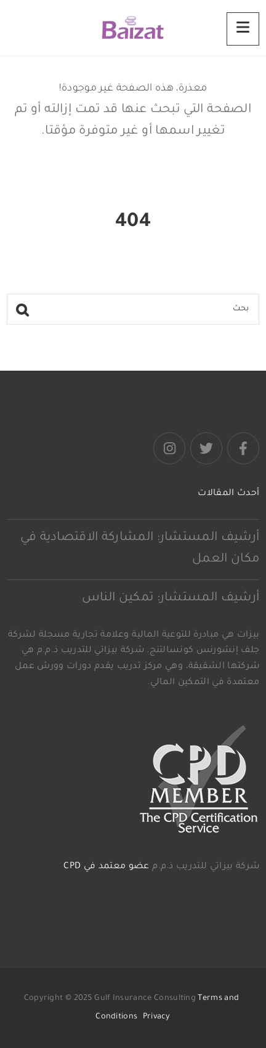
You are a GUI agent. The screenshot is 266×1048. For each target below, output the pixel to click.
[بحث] (133, 309)
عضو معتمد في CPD (106, 867)
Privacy (157, 1017)
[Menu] (243, 29)
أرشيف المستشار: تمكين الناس (171, 598)
